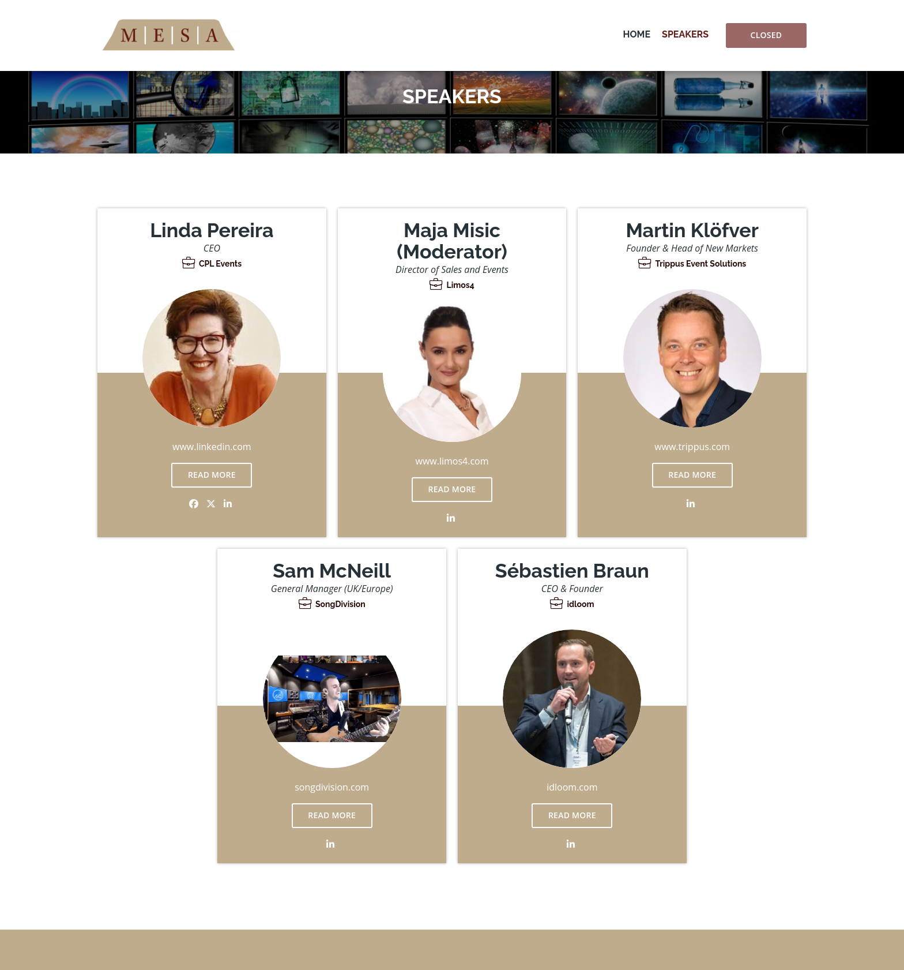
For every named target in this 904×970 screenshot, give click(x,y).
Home (636, 34)
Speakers (685, 34)
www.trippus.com (692, 446)
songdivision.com (332, 787)
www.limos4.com (452, 461)
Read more (212, 474)
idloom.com (572, 787)
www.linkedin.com (211, 446)
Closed (766, 34)
